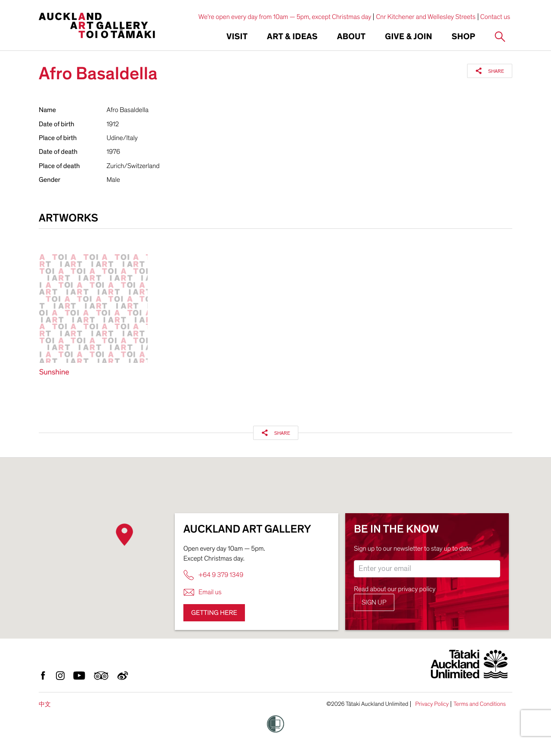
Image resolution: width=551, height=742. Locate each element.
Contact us (495, 16)
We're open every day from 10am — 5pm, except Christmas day (284, 16)
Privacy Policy (432, 704)
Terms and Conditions (479, 704)
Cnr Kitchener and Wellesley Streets (425, 16)
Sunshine (54, 372)
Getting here (214, 612)
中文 (45, 704)
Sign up (374, 602)
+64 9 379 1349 (213, 575)
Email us (202, 592)
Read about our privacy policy (395, 589)
